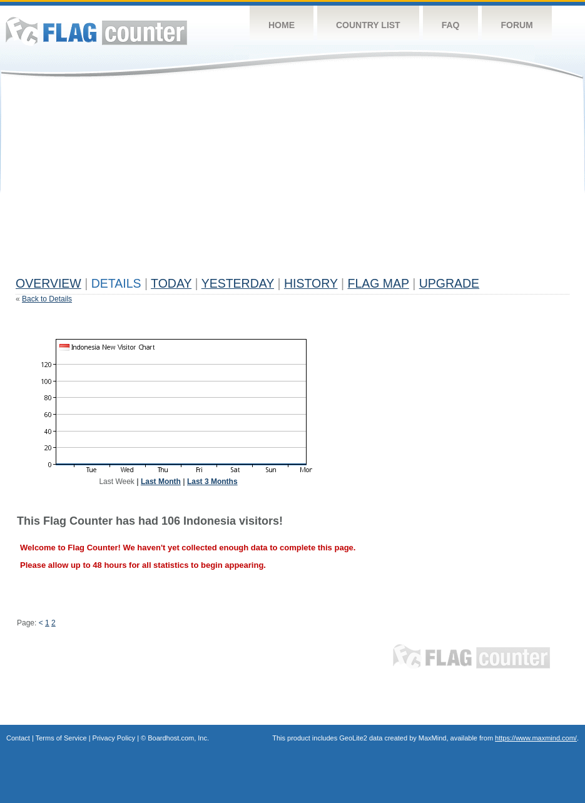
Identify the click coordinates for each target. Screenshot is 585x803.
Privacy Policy (114, 738)
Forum (516, 25)
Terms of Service (61, 738)
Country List (368, 25)
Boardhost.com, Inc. (178, 738)
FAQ (451, 25)
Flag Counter (96, 31)
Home (281, 25)
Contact (18, 738)
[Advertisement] (192, 182)
